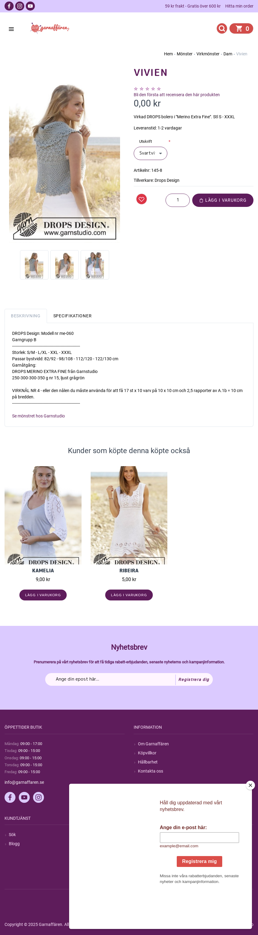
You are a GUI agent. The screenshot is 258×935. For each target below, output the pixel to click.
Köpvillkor (147, 752)
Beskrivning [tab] (26, 315)
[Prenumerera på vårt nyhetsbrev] (129, 679)
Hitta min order (239, 6)
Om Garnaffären (153, 743)
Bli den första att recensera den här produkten (177, 94)
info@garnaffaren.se (24, 782)
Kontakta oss (150, 771)
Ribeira (129, 570)
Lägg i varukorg (222, 200)
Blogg (14, 843)
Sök (12, 834)
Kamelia (43, 570)
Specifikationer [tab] (72, 315)
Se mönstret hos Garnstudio (38, 416)
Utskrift (145, 141)
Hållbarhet (148, 762)
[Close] (250, 823)
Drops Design (167, 180)
